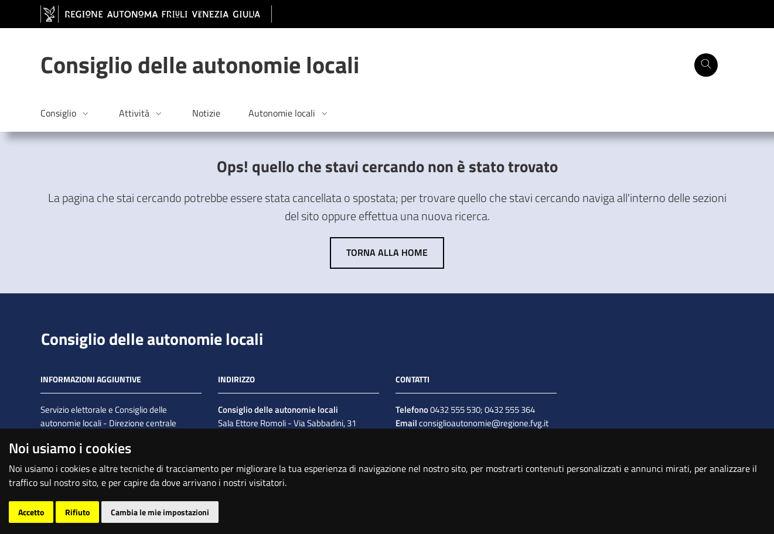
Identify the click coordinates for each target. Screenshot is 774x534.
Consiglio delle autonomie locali (152, 339)
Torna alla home (387, 252)
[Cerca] (706, 65)
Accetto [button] (31, 512)
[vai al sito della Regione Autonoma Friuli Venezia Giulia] (156, 14)
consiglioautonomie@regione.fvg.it (482, 423)
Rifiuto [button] (77, 512)
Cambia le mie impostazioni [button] (160, 512)
